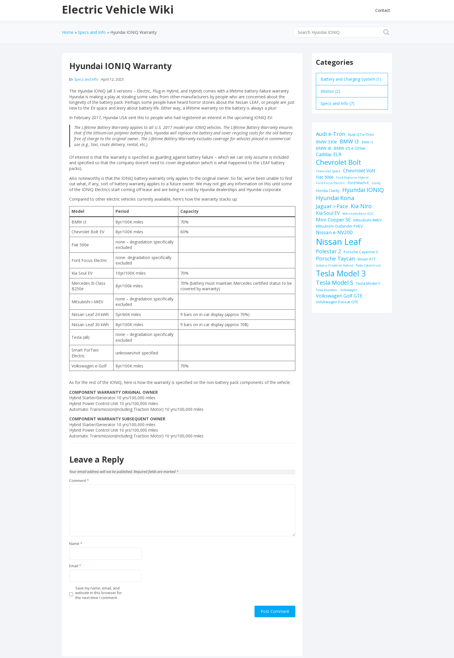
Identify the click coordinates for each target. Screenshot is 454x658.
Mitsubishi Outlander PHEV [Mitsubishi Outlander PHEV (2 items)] (339, 226)
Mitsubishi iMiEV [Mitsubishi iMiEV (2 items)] (368, 220)
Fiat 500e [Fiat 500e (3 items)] (325, 177)
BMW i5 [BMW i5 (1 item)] (367, 142)
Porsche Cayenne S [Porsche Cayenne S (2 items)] (361, 251)
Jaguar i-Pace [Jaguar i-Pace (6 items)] (332, 206)
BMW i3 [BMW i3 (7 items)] (349, 141)
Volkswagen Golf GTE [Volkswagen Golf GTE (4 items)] (339, 296)
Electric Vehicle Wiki (118, 9)
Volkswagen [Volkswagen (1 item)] (348, 290)
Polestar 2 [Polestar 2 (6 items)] (328, 251)
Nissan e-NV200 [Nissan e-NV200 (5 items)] (334, 232)
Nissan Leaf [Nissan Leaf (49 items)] (338, 241)
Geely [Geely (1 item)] (376, 183)
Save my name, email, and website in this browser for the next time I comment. (98, 593)
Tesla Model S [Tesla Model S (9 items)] (334, 283)
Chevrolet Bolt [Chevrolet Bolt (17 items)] (338, 162)
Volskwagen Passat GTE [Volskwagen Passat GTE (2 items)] (337, 301)
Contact (382, 10)
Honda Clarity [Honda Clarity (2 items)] (328, 190)
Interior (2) (330, 91)
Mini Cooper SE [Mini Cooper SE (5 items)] (333, 219)
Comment (79, 480)
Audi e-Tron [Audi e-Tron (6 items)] (330, 133)
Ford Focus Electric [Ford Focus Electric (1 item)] (330, 183)
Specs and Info (86, 79)
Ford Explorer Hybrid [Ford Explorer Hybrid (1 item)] (352, 177)
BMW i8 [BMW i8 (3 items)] (323, 148)
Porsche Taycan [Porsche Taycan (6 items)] (335, 258)
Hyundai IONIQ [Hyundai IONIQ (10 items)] (363, 190)
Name (75, 543)
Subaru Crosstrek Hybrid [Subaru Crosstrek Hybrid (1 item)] (334, 265)
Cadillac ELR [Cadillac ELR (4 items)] (328, 154)
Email (75, 566)
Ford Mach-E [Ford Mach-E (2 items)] (358, 182)
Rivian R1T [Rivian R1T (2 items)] (367, 259)
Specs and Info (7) (337, 103)
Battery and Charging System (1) (351, 79)
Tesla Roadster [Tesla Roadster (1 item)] (327, 290)
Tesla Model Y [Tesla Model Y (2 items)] (368, 283)
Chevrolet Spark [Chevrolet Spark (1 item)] (328, 171)
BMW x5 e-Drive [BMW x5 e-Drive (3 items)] (349, 148)
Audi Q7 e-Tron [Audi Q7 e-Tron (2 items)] (361, 134)
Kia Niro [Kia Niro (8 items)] (361, 206)
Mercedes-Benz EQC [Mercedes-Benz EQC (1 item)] (358, 214)
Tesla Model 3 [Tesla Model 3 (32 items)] (341, 273)
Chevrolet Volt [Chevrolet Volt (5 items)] (359, 170)
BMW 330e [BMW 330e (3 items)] (326, 142)
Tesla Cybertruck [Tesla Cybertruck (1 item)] (368, 265)
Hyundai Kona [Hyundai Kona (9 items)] (335, 198)
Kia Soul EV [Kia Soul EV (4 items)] (328, 213)
